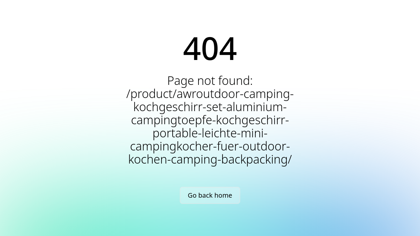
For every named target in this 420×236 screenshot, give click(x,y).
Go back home (210, 195)
